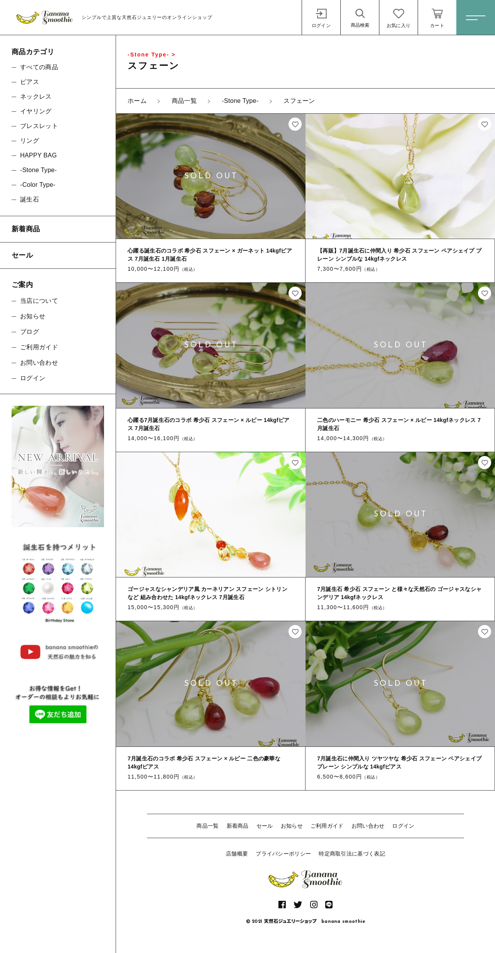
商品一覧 (207, 826)
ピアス (29, 82)
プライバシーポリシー (283, 854)
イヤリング (36, 111)
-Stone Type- (38, 170)
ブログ (29, 331)
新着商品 (238, 826)
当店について (39, 300)
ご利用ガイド (327, 826)
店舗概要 (237, 854)
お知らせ (292, 826)
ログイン (403, 826)
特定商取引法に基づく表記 (352, 854)
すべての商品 (39, 67)
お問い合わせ (368, 826)
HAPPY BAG (38, 155)
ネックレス (36, 96)
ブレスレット (39, 126)
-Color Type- (37, 184)
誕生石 (29, 199)
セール (264, 826)
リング (29, 140)
